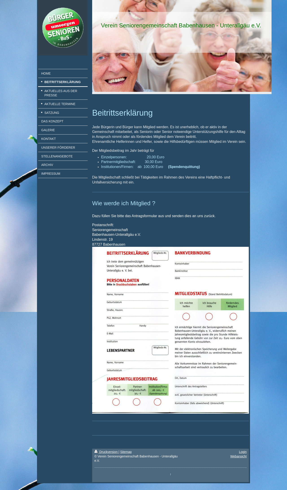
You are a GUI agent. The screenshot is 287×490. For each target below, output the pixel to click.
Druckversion (106, 452)
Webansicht (238, 456)
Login (243, 452)
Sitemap (126, 452)
